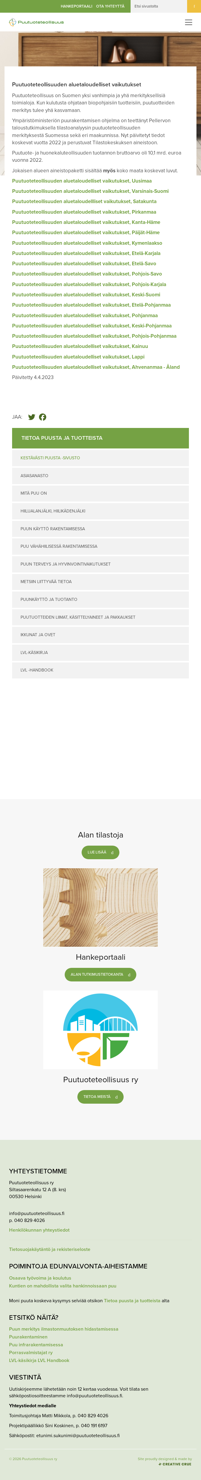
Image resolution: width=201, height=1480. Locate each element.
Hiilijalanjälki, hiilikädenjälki (53, 511)
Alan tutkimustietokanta (97, 974)
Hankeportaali (76, 6)
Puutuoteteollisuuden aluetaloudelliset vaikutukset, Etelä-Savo (84, 263)
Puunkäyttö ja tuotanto (49, 599)
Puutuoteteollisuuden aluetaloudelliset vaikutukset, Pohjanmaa (85, 315)
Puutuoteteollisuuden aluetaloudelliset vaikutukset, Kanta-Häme (86, 222)
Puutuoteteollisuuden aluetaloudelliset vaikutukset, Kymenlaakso (87, 243)
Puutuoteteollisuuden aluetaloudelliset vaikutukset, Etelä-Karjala (86, 253)
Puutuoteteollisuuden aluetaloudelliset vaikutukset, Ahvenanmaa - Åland (96, 367)
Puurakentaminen (28, 1337)
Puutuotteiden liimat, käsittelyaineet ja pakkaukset (78, 617)
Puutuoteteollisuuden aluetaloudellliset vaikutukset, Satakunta (84, 201)
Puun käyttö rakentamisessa (53, 528)
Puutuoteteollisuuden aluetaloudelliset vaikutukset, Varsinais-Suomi (90, 191)
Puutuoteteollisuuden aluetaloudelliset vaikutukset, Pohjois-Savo (87, 274)
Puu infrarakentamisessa (36, 1345)
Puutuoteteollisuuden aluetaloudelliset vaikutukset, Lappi (78, 357)
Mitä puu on (34, 493)
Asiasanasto (34, 475)
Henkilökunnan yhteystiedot (39, 1230)
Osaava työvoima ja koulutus (40, 1278)
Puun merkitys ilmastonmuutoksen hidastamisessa (63, 1329)
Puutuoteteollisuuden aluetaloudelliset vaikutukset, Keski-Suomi (86, 295)
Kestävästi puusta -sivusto (50, 458)
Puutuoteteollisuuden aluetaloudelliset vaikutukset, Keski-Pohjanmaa (92, 326)
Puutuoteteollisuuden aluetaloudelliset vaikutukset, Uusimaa (82, 181)
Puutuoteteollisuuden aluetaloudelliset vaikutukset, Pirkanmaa (84, 212)
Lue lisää (97, 852)
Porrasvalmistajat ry (31, 1353)
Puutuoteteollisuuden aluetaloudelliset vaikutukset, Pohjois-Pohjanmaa (94, 336)
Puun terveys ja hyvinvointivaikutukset (66, 564)
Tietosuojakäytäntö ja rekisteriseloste (49, 1249)
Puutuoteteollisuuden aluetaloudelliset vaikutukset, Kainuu (80, 346)
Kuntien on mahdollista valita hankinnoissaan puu (62, 1286)
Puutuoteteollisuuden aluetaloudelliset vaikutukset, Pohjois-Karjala (89, 284)
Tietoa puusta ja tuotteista (132, 1301)
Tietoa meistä (97, 1096)
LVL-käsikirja (34, 652)
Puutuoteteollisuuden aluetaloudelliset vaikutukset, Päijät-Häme (86, 232)
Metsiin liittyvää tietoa (46, 581)
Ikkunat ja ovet (38, 634)
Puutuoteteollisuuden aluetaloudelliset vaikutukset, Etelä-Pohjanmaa (91, 305)
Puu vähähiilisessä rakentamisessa (59, 546)
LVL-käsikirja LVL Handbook (39, 1361)
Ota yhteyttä (110, 6)
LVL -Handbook (37, 670)
